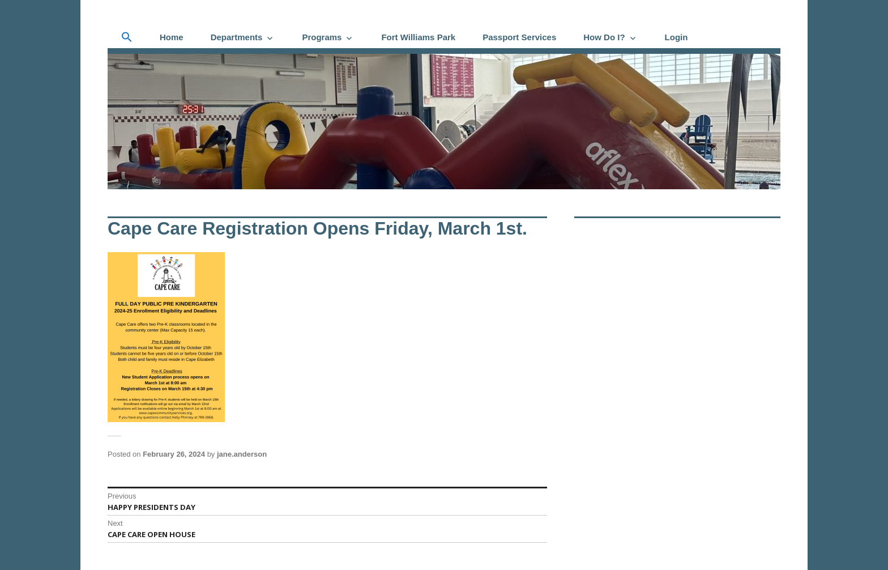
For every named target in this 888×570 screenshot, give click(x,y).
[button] (127, 37)
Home (171, 37)
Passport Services (519, 37)
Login (676, 37)
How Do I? (604, 37)
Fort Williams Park (418, 37)
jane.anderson (242, 454)
